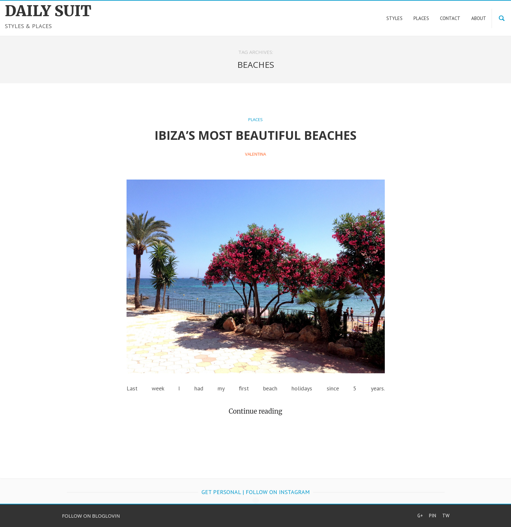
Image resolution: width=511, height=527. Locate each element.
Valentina (255, 154)
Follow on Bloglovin (91, 515)
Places (255, 119)
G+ (420, 515)
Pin (432, 515)
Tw (445, 515)
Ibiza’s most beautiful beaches (255, 135)
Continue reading (255, 411)
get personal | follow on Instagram (255, 492)
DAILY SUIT (48, 11)
